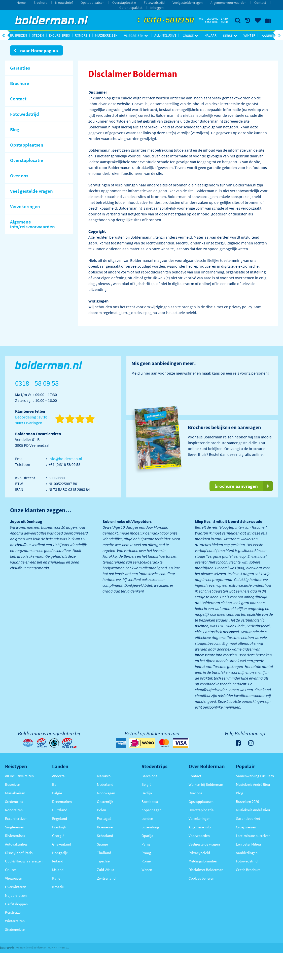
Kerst (230, 35)
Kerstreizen (13, 912)
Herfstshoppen (16, 904)
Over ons (195, 793)
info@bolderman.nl (65, 458)
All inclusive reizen (19, 775)
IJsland (57, 869)
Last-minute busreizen (253, 835)
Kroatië (58, 886)
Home (21, 2)
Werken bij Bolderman (206, 784)
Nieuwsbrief (64, 2)
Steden (38, 35)
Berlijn (147, 793)
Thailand (104, 852)
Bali (55, 784)
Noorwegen (106, 793)
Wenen (147, 869)
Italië (56, 878)
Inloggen (157, 7)
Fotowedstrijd (154, 2)
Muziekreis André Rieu (253, 784)
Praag (146, 852)
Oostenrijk (105, 801)
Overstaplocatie (124, 2)
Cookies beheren (201, 878)
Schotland (105, 835)
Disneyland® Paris (18, 852)
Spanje (102, 844)
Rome (146, 861)
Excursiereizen (16, 818)
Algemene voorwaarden (228, 2)
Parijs (146, 844)
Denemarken (62, 801)
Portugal (104, 818)
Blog (239, 793)
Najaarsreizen (16, 895)
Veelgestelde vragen (187, 2)
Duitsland (59, 809)
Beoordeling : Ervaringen (31, 420)
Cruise (190, 35)
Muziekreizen (106, 35)
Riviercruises (15, 835)
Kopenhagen (151, 809)
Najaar (210, 35)
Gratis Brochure (248, 869)
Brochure (40, 2)
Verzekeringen (199, 818)
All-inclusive (165, 35)
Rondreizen (14, 809)
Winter (249, 35)
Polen (101, 809)
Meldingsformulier (203, 861)
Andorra (58, 775)
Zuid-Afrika (105, 869)
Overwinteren (15, 886)
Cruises (10, 869)
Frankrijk (59, 827)
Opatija (147, 835)
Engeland (59, 818)
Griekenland (61, 844)
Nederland (105, 784)
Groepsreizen (246, 827)
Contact (260, 2)
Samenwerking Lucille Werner (257, 775)
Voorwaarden (199, 835)
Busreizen (18, 35)
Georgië (58, 835)
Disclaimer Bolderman (206, 869)
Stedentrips (14, 801)
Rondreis (82, 35)
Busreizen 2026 (247, 801)
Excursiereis (59, 35)
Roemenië (105, 827)
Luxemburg (150, 827)
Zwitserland (106, 878)
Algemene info (200, 827)
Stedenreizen (15, 929)
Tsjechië (103, 861)
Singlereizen (14, 827)
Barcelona (150, 775)
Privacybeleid (199, 852)
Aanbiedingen (247, 852)
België (57, 793)
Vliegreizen (136, 35)
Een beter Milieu (248, 844)
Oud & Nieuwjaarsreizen (24, 861)
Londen (147, 818)
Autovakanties (16, 844)
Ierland (57, 861)
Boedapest (150, 801)
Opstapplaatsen (92, 2)
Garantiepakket (131, 7)
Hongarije (60, 852)
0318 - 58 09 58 (165, 20)
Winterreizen (15, 920)
